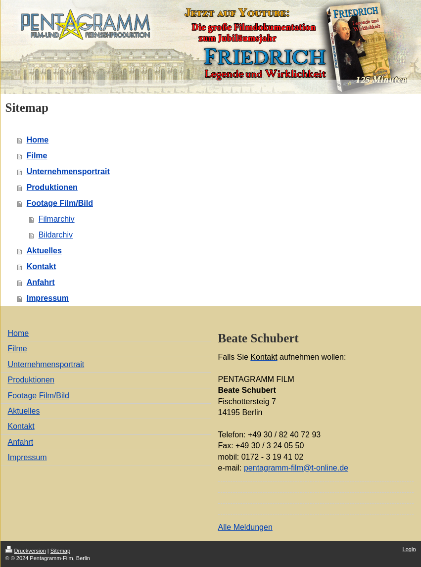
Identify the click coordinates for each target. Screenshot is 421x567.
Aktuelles (44, 250)
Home (37, 140)
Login (409, 549)
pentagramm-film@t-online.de (296, 468)
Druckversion (25, 551)
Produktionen (52, 187)
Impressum (48, 298)
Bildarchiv (56, 235)
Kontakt (41, 266)
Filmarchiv (57, 219)
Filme (37, 155)
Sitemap (60, 551)
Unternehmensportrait (68, 171)
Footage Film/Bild (60, 203)
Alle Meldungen (245, 527)
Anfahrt (41, 282)
